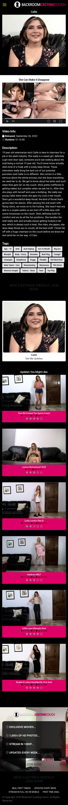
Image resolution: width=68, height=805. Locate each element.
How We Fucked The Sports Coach (34, 413)
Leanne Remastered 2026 (34, 467)
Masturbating (29, 265)
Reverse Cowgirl (11, 270)
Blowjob (7, 254)
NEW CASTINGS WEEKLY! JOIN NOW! (34, 287)
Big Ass (57, 249)
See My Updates (34, 331)
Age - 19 (7, 249)
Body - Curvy (20, 254)
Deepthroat (21, 260)
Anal (17, 249)
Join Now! (34, 764)
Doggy (33, 260)
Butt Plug (46, 254)
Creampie (8, 260)
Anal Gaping (29, 249)
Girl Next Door (57, 260)
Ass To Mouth (44, 249)
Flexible (43, 260)
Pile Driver (57, 265)
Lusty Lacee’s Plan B (33, 521)
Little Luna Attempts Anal (34, 628)
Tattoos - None (28, 270)
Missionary (44, 265)
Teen (41, 270)
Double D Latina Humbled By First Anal (34, 682)
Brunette (34, 254)
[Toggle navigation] (4, 5)
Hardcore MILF (34, 574)
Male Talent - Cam (12, 265)
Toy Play (51, 270)
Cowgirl (57, 254)
